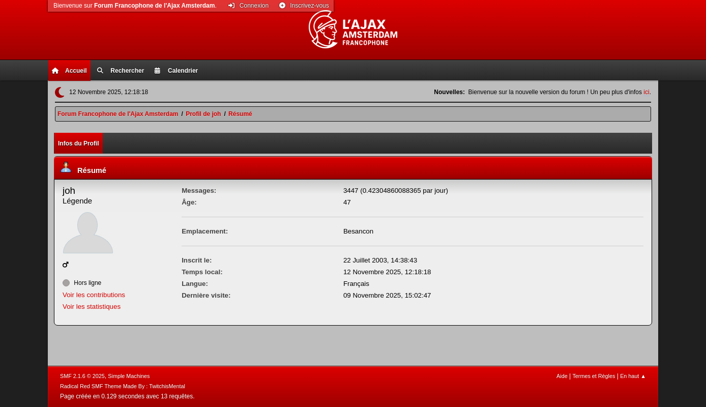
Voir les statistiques (92, 306)
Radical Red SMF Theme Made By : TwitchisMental (122, 386)
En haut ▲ (633, 376)
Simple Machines (129, 376)
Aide (562, 376)
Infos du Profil (78, 143)
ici (646, 92)
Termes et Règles (593, 376)
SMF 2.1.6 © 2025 (82, 376)
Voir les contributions (94, 295)
